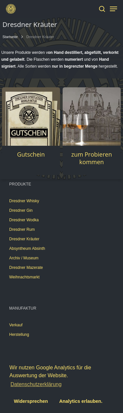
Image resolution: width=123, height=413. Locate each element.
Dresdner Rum (22, 229)
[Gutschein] (31, 116)
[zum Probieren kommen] (92, 116)
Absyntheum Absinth (27, 248)
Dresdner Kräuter (24, 239)
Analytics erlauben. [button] (80, 401)
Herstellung (19, 334)
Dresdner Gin (20, 210)
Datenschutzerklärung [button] (36, 384)
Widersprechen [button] (31, 401)
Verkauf (16, 325)
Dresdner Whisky (24, 201)
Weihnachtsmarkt (24, 277)
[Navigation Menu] (113, 9)
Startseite (10, 37)
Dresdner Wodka (24, 220)
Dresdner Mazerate (26, 267)
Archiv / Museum (23, 258)
